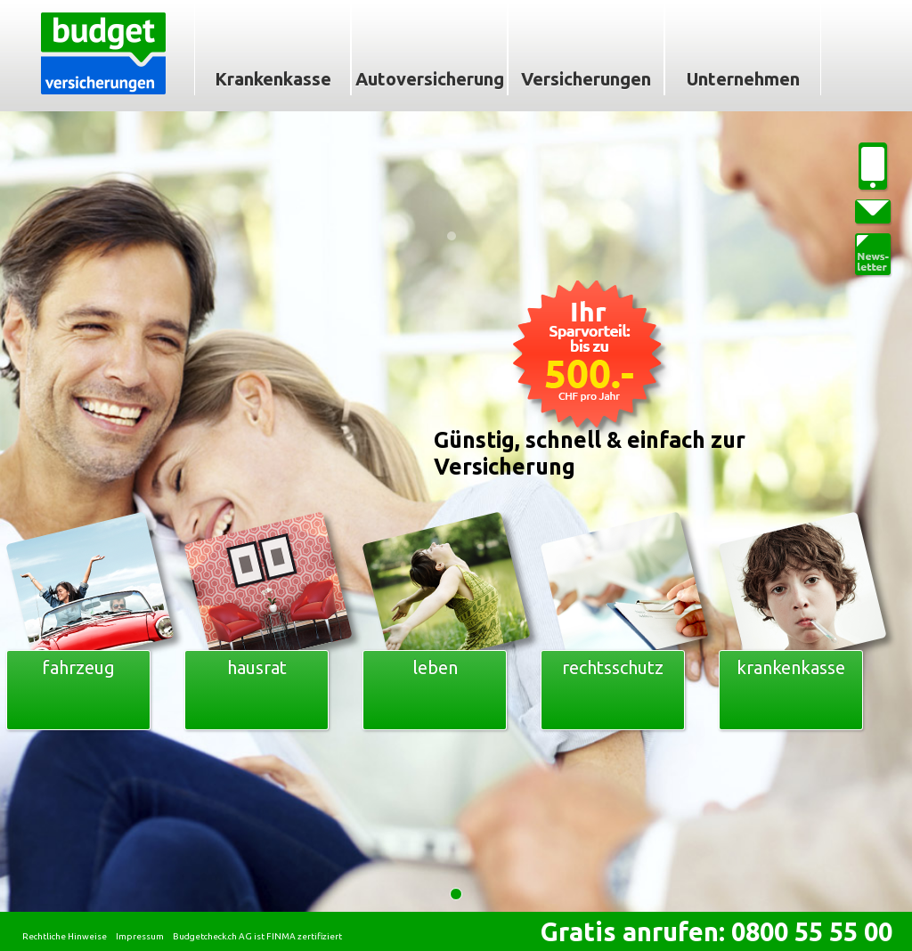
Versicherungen (586, 79)
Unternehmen (743, 79)
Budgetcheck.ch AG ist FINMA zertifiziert (257, 936)
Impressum (140, 936)
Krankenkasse (273, 79)
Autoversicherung (429, 79)
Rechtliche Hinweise (64, 936)
